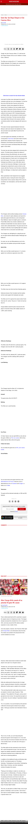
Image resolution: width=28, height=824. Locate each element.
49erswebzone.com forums (7, 477)
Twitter (8, 481)
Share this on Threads (14, 49)
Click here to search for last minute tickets (14, 95)
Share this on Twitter (8, 49)
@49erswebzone (5, 25)
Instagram (18, 496)
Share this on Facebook (11, 49)
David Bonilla (4, 601)
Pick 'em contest (15, 433)
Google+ (21, 479)
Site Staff (4, 22)
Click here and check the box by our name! (20, 513)
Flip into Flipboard (17, 49)
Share (26, 1)
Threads (15, 496)
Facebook (14, 479)
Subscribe (22, 504)
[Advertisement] (14, 9)
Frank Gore (10, 138)
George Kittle (6, 626)
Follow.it (16, 507)
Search (24, 1)
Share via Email (23, 49)
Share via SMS (20, 49)
